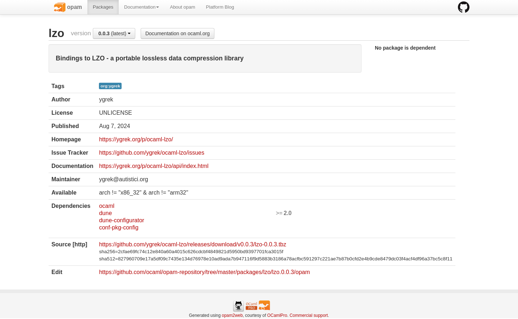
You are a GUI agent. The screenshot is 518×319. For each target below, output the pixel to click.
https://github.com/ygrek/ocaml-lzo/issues (151, 153)
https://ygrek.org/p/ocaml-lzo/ (136, 139)
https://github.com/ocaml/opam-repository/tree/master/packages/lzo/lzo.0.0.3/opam (204, 272)
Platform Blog (220, 7)
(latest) (114, 33)
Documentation (141, 7)
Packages (103, 7)
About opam (182, 7)
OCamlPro (277, 315)
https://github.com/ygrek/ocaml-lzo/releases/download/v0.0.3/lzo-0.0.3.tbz (192, 244)
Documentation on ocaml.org (177, 33)
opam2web (232, 315)
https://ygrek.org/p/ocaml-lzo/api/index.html (153, 166)
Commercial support (309, 315)
